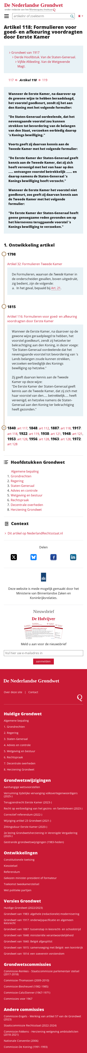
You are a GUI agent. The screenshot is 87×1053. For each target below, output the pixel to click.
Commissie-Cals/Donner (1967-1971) (27, 992)
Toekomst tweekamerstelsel (21, 884)
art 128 (22, 439)
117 (11, 80)
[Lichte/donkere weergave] (80, 16)
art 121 (56, 434)
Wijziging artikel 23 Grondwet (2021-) (27, 820)
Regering (17, 481)
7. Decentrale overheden (19, 763)
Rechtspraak (20, 500)
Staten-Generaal (22, 486)
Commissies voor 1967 (18, 998)
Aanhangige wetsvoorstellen (22, 787)
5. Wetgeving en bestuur (19, 751)
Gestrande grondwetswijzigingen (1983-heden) (34, 842)
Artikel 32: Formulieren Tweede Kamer (34, 264)
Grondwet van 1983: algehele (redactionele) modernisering (41, 914)
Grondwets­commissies (27, 964)
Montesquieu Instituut (41, 9)
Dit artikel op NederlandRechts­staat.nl (35, 533)
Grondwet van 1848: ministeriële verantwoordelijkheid (39, 935)
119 (44, 80)
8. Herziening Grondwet (19, 769)
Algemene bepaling (25, 471)
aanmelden (43, 661)
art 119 (34, 434)
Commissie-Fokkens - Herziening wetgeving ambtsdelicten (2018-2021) (41, 1033)
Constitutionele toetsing (19, 859)
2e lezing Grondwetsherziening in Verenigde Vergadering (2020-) (40, 834)
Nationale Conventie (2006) (21, 1040)
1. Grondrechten (14, 726)
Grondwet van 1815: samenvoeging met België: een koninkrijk (43, 947)
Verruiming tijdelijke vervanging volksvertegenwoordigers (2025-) (41, 794)
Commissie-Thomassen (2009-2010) (26, 980)
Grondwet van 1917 (25, 52)
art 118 (66, 428)
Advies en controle (24, 490)
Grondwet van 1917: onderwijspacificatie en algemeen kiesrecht (38, 921)
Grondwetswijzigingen (27, 780)
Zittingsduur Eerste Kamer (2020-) (25, 827)
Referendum (12, 872)
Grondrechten (21, 476)
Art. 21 (56, 288)
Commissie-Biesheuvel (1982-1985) (26, 986)
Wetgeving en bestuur (27, 495)
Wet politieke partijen (17, 890)
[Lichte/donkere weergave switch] (80, 16)
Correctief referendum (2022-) (23, 814)
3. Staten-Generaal (16, 739)
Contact (33, 692)
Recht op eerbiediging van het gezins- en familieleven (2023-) (43, 808)
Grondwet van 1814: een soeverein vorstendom (34, 953)
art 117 (22, 428)
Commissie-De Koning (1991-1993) (26, 1047)
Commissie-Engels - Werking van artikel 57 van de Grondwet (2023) (42, 1017)
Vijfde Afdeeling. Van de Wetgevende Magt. (43, 64)
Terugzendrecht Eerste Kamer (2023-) (28, 802)
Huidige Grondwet (23, 713)
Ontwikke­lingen (21, 853)
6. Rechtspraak (13, 757)
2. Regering (11, 733)
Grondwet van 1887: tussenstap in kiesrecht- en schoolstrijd (42, 929)
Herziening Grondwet (26, 509)
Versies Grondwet (22, 901)
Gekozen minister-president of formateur (30, 878)
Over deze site (13, 692)
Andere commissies (24, 1009)
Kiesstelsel (10, 866)
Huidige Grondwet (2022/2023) (23, 908)
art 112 (44, 428)
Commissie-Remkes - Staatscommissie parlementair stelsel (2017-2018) (41, 972)
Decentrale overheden (27, 505)
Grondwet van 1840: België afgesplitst (28, 941)
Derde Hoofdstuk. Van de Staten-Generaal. (45, 57)
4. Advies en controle (17, 745)
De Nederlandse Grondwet (33, 5)
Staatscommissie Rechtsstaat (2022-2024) (30, 1025)
